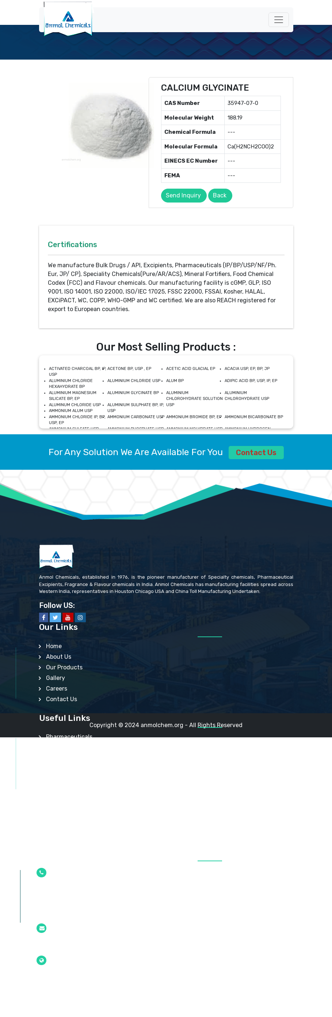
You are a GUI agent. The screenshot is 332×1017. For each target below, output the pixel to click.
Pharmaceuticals (69, 736)
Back (219, 195)
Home (54, 646)
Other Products (67, 832)
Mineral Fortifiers (69, 800)
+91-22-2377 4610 (62, 890)
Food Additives (66, 789)
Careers (56, 688)
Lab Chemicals (66, 811)
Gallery (55, 677)
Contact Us (256, 452)
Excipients (60, 747)
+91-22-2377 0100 (62, 913)
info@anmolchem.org (65, 945)
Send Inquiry (183, 195)
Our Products (64, 667)
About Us (58, 656)
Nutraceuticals (66, 779)
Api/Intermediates (71, 758)
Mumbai (48, 978)
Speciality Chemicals (74, 768)
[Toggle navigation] (278, 19)
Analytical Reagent (72, 821)
